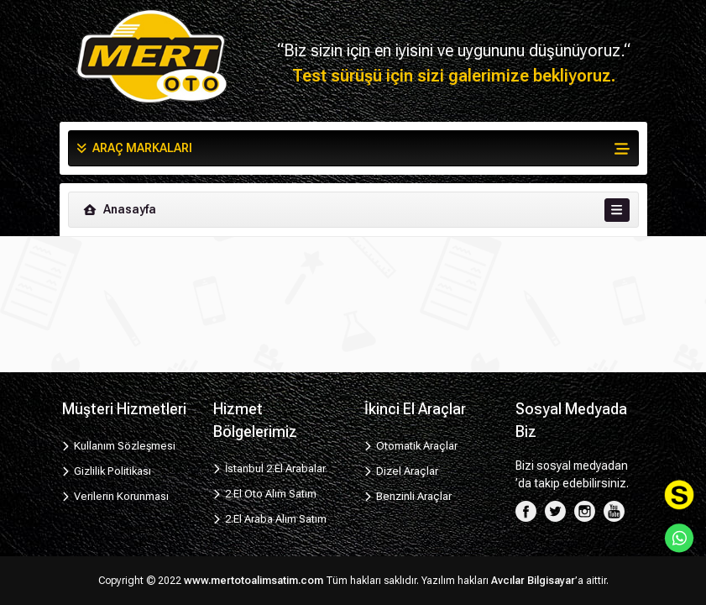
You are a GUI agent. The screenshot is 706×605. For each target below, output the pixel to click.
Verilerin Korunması (116, 496)
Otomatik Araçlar (411, 445)
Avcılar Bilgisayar (533, 581)
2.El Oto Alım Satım (265, 493)
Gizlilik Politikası (107, 471)
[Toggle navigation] (616, 210)
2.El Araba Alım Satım (270, 519)
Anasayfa (118, 209)
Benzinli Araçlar (408, 496)
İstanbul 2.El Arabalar (270, 468)
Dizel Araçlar (401, 471)
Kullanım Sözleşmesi (119, 445)
